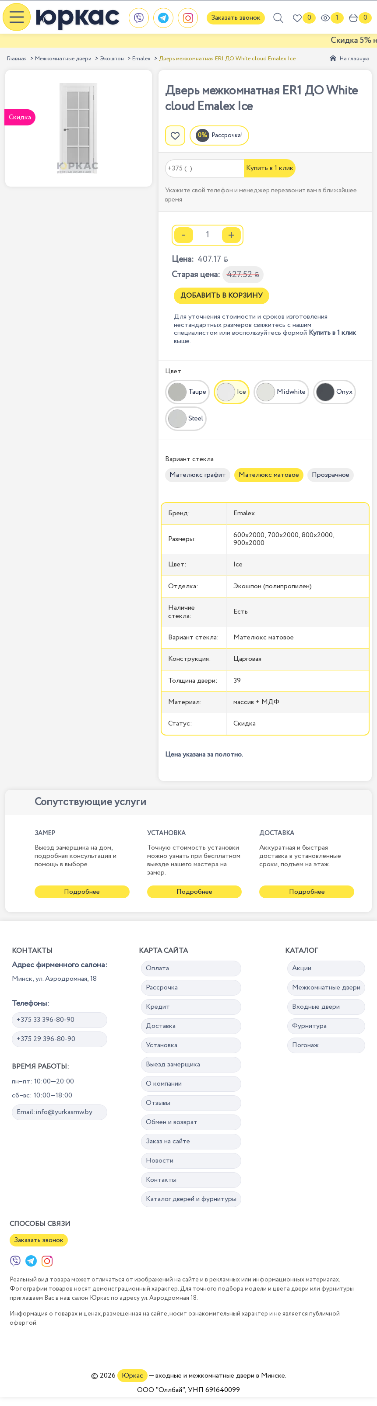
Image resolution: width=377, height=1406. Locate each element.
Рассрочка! (227, 135)
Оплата (157, 968)
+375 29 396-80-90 (46, 1039)
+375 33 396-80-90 (45, 1020)
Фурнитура (309, 1026)
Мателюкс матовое (269, 475)
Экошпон (112, 59)
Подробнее (82, 892)
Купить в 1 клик (269, 168)
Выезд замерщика (173, 1064)
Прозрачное (330, 475)
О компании (164, 1084)
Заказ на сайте (168, 1141)
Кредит (158, 1007)
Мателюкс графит (197, 475)
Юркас (132, 1376)
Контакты (161, 1180)
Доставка (161, 1026)
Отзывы (158, 1103)
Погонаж (305, 1045)
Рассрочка (162, 987)
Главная (17, 59)
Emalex (141, 59)
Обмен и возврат (171, 1122)
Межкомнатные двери (63, 59)
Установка (161, 1045)
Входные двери (316, 1007)
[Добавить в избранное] (175, 135)
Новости (159, 1161)
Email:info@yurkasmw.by (54, 1112)
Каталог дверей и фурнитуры (191, 1199)
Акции (301, 968)
